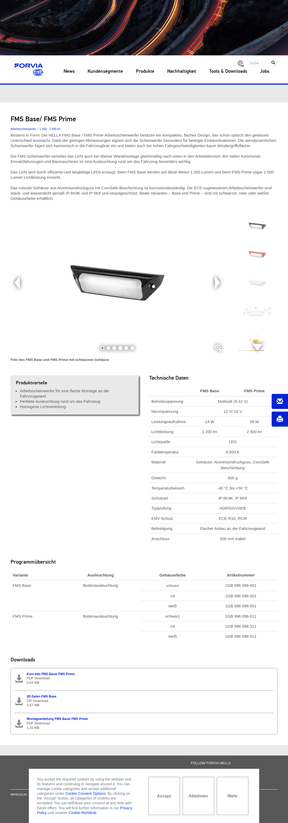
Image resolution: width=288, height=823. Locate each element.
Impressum (19, 799)
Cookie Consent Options (85, 793)
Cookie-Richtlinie (82, 813)
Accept (164, 796)
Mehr (233, 796)
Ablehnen (198, 796)
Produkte (145, 71)
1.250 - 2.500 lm (50, 128)
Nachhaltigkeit (181, 71)
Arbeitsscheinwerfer (23, 128)
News (69, 71)
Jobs (264, 71)
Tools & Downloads (228, 71)
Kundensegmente (105, 71)
